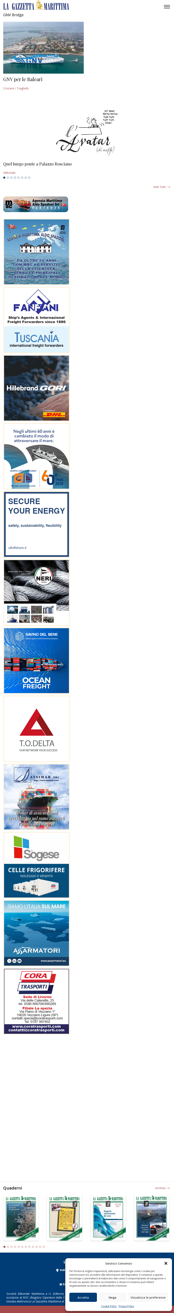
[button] (166, 1263)
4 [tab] (15, 178)
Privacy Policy (126, 1306)
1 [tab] (4, 178)
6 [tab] (22, 178)
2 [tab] (8, 178)
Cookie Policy (109, 1306)
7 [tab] (26, 178)
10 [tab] (36, 1247)
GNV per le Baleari (22, 79)
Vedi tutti (159, 187)
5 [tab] (18, 178)
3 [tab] (11, 178)
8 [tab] (29, 178)
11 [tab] (40, 1247)
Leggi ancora (87, 168)
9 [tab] (33, 1247)
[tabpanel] (87, 168)
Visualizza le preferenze (148, 1297)
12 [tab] (44, 1247)
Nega (112, 1297)
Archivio (160, 1188)
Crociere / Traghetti (16, 88)
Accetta (83, 1297)
